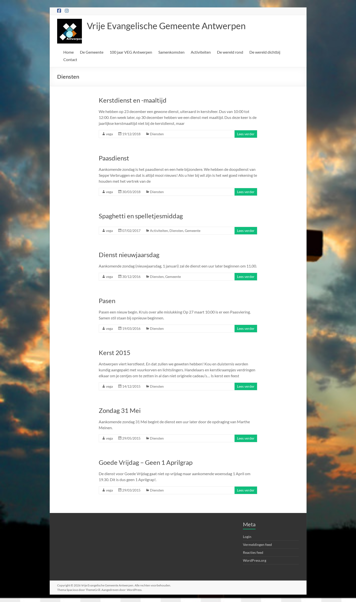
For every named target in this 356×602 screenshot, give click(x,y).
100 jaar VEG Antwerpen (131, 52)
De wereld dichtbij (264, 52)
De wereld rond (230, 52)
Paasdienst (114, 158)
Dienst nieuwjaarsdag (129, 255)
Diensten (157, 134)
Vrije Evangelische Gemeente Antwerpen (166, 25)
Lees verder (246, 134)
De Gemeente (91, 52)
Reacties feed (253, 552)
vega (109, 134)
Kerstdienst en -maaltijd (132, 100)
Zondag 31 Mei (120, 410)
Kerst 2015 (114, 353)
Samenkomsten (171, 52)
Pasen (107, 301)
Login (247, 537)
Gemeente (192, 230)
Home (68, 52)
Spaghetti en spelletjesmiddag (141, 216)
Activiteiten (201, 52)
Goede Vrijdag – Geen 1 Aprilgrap (145, 462)
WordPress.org (254, 560)
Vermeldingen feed (257, 544)
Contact (70, 59)
